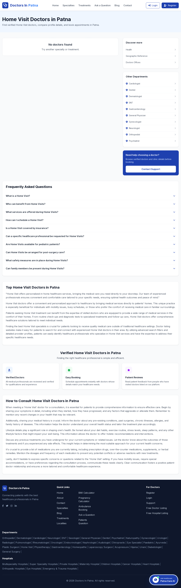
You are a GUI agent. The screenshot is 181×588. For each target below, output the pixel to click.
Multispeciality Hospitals (15, 564)
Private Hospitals (69, 564)
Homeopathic (79, 547)
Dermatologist (24, 538)
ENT (64, 538)
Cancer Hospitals (131, 564)
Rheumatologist (41, 542)
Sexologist (73, 538)
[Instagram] (11, 505)
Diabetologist (154, 547)
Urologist (162, 538)
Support (150, 503)
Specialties (68, 5)
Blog (117, 5)
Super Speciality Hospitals (44, 564)
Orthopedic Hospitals (13, 568)
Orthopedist (8, 538)
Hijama (134, 547)
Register (170, 5)
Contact (127, 5)
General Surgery (11, 551)
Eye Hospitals (34, 568)
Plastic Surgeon (10, 547)
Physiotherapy (42, 547)
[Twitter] (7, 505)
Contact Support (151, 169)
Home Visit (27, 547)
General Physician (91, 538)
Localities (61, 523)
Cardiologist (39, 538)
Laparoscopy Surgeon (101, 547)
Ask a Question (102, 5)
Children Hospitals (111, 564)
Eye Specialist (134, 542)
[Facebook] (3, 505)
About (60, 497)
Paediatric (148, 542)
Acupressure (122, 547)
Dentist (106, 538)
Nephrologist (89, 542)
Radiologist (8, 542)
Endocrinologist (72, 542)
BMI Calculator (86, 492)
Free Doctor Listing (156, 508)
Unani (143, 547)
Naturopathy (133, 538)
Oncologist (56, 542)
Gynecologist (148, 538)
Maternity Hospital (89, 564)
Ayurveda (161, 542)
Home (55, 5)
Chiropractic (118, 542)
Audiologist (104, 542)
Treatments (84, 5)
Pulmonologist (23, 542)
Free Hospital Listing (157, 513)
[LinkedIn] (16, 505)
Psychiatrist (118, 538)
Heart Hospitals (151, 564)
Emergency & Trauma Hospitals (60, 568)
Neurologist (54, 538)
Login (153, 5)
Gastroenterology (61, 547)
